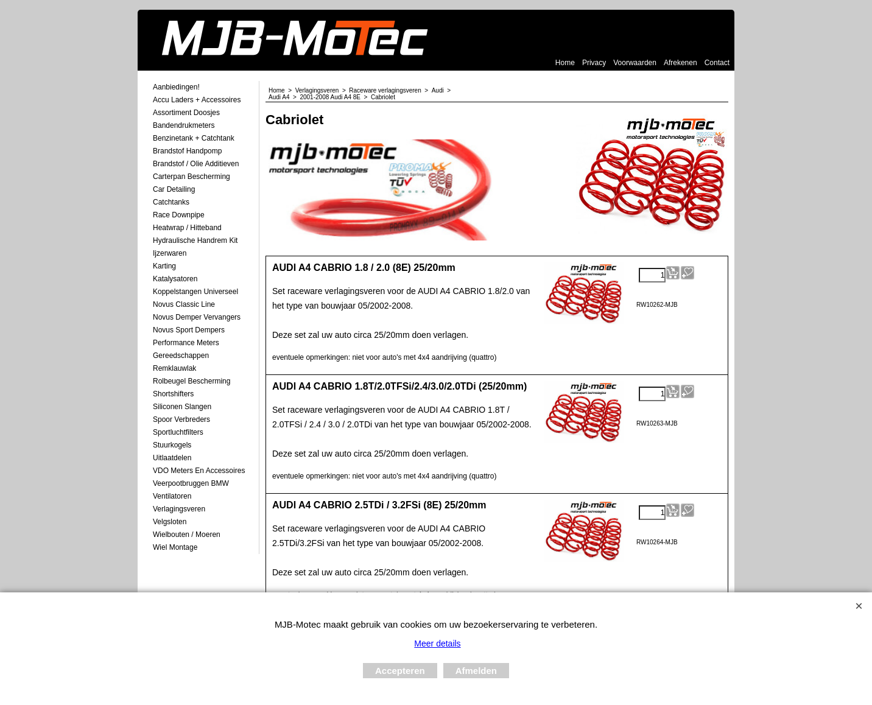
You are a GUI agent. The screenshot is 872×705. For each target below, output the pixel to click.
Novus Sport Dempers (189, 330)
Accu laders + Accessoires (197, 100)
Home (565, 62)
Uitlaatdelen (172, 458)
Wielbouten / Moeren (186, 534)
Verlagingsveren (179, 509)
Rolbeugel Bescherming (191, 381)
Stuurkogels (172, 445)
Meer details (437, 643)
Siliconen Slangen (182, 406)
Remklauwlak (174, 368)
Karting (164, 266)
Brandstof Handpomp (187, 151)
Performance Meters (186, 342)
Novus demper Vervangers (197, 317)
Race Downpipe (179, 215)
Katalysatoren (175, 279)
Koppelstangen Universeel (195, 291)
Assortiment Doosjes (186, 112)
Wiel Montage (175, 547)
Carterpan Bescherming (191, 176)
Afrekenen (680, 62)
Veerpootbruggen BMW (191, 483)
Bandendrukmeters (183, 125)
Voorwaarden (634, 62)
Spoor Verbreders (181, 419)
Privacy (594, 62)
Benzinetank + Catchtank (193, 138)
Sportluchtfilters (178, 432)
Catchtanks (171, 202)
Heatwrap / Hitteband (187, 227)
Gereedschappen (181, 355)
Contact (717, 62)
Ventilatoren (172, 496)
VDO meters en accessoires (199, 470)
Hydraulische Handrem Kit (195, 240)
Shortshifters (173, 394)
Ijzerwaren (169, 253)
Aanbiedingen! (176, 87)
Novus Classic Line (184, 304)
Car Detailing (174, 189)
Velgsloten (169, 521)
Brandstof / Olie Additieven (196, 164)
